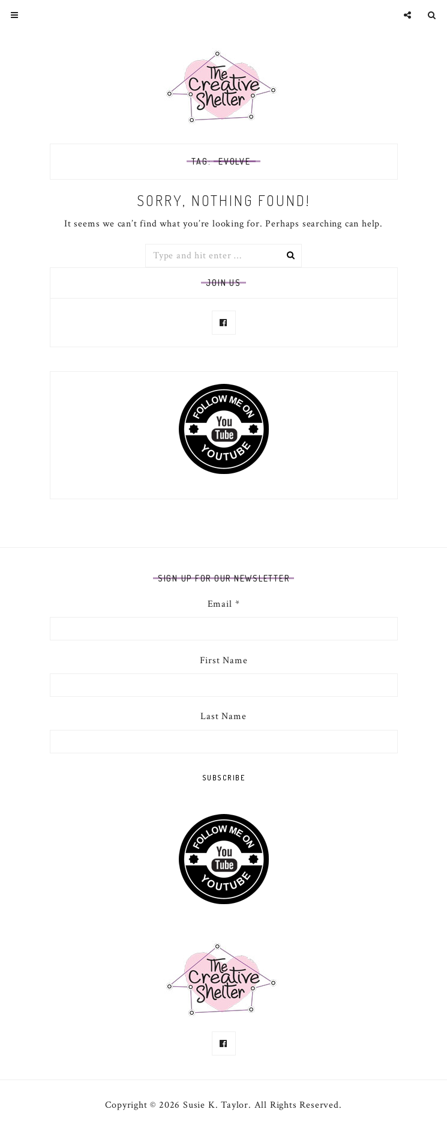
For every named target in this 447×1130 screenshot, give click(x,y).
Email (224, 604)
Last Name (223, 716)
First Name (224, 660)
